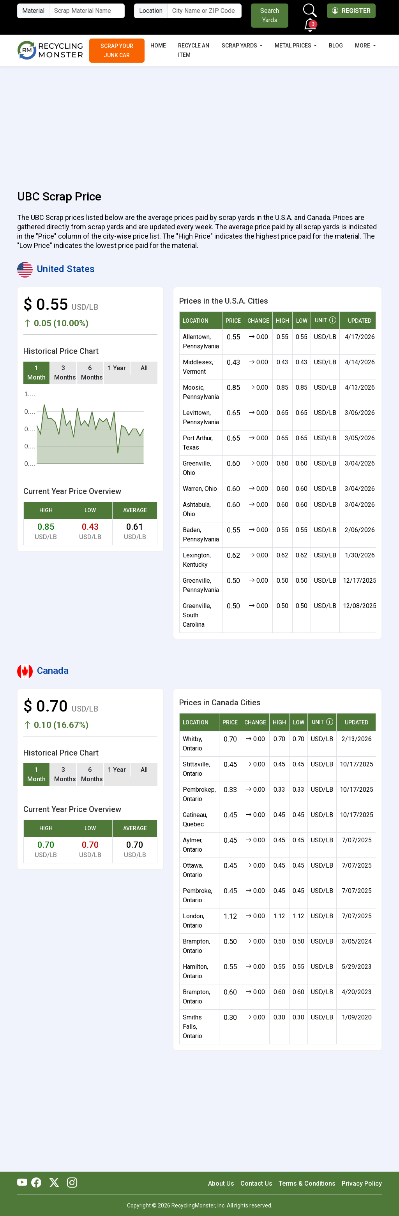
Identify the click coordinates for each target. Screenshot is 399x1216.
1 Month (36, 372)
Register (351, 10)
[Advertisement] (199, 123)
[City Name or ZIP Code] (204, 11)
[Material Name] (87, 11)
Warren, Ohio (200, 488)
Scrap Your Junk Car (117, 50)
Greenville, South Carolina (197, 615)
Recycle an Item (193, 50)
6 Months (92, 372)
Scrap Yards (240, 45)
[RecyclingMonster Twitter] (54, 1183)
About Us (221, 1183)
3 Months (65, 372)
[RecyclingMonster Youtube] (24, 1183)
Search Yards (269, 15)
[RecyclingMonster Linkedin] (70, 1183)
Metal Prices (293, 45)
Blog (336, 45)
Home (158, 45)
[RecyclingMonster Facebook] (38, 1183)
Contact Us (256, 1183)
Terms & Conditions (307, 1183)
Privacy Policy (362, 1183)
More (363, 45)
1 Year (117, 368)
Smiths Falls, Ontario (192, 1027)
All (144, 368)
